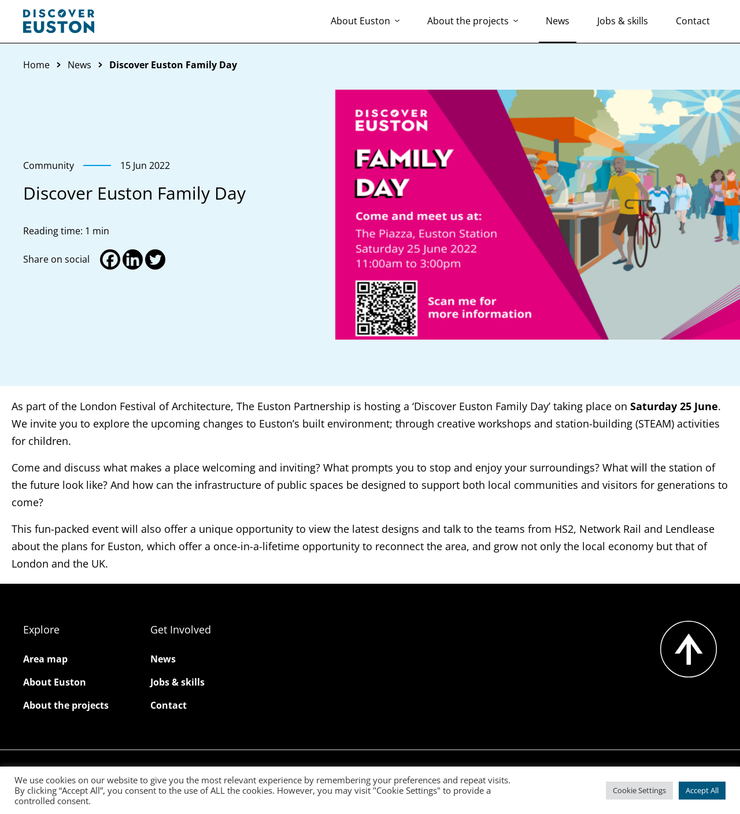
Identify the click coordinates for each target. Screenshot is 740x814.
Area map (45, 659)
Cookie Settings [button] (639, 790)
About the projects (472, 20)
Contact (693, 20)
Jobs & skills (622, 20)
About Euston (365, 20)
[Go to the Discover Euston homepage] (58, 21)
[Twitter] (155, 259)
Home (36, 64)
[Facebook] (110, 259)
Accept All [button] (702, 790)
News (557, 20)
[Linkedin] (133, 259)
